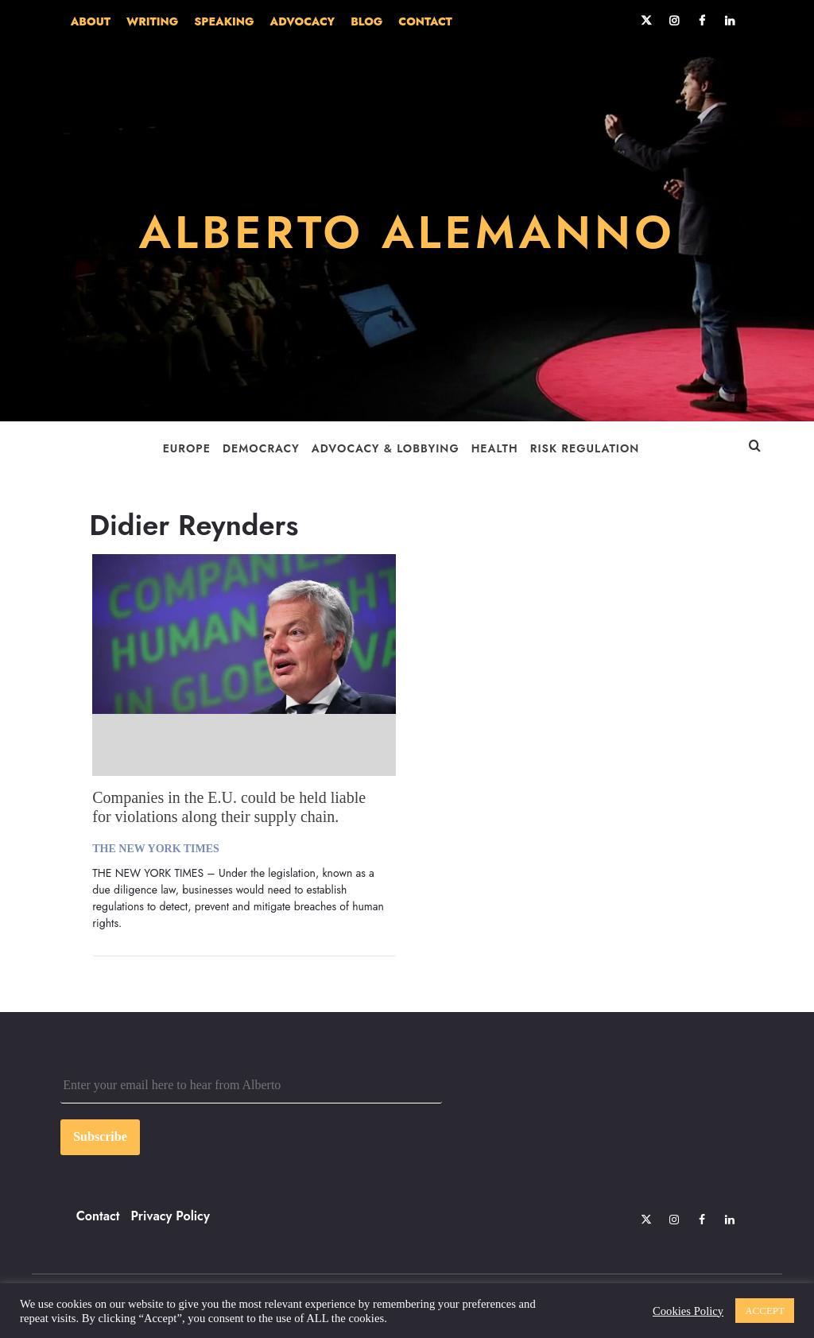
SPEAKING (224, 21)
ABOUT (90, 21)
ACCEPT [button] (765, 1311)
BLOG (366, 21)
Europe (187, 448)
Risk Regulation (585, 448)
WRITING (152, 21)
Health (494, 448)
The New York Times (155, 849)
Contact (98, 1216)
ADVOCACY (302, 21)
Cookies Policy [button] (688, 1311)
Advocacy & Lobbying (385, 448)
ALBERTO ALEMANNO (407, 232)
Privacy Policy (170, 1216)
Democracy (261, 448)
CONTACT (425, 21)
